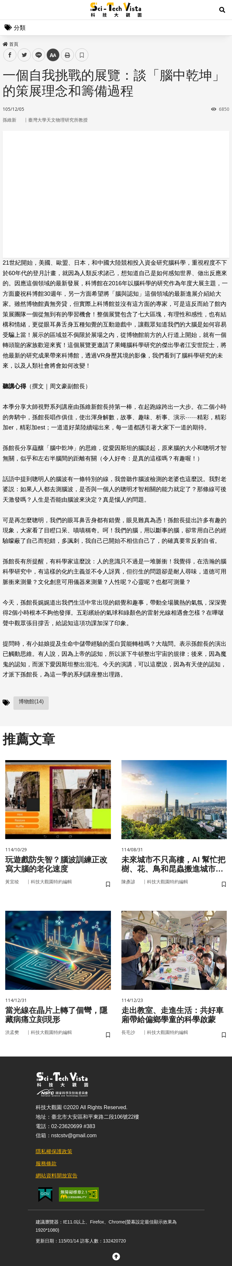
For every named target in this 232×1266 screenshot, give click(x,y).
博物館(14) (31, 701)
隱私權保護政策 (54, 1151)
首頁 (10, 44)
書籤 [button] (81, 54)
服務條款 (46, 1163)
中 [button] (53, 55)
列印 (67, 54)
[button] (222, 10)
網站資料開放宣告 (57, 1175)
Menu (10, 10)
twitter (24, 55)
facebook (10, 55)
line (36, 55)
